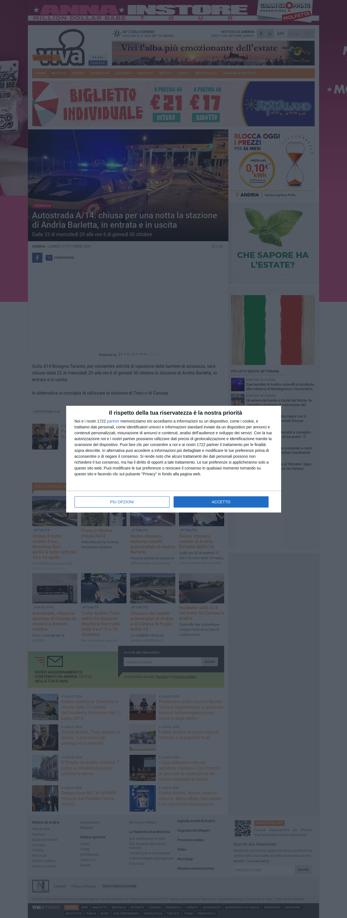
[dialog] (173, 459)
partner (113, 421)
